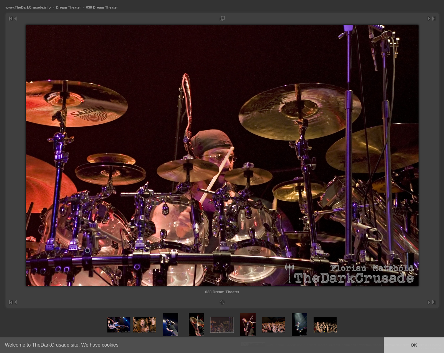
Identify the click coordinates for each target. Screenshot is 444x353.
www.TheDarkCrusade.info (28, 7)
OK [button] (414, 345)
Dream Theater (68, 7)
